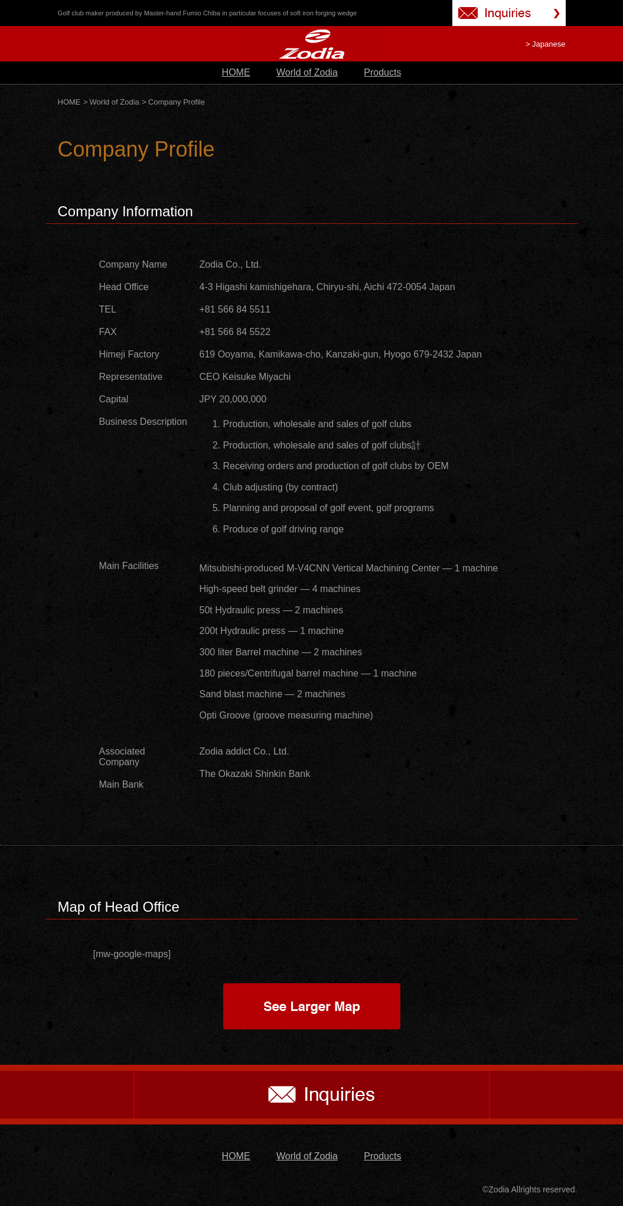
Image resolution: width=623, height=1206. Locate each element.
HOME (236, 72)
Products (382, 72)
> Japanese (546, 44)
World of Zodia (307, 72)
